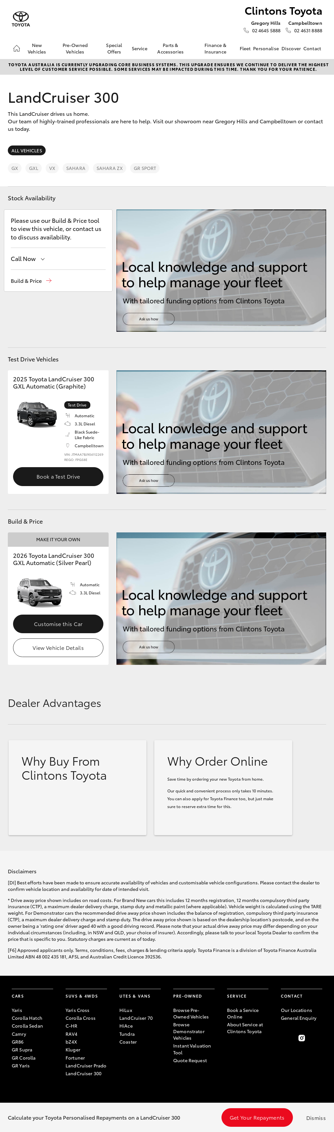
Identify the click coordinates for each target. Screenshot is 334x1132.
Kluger (73, 1049)
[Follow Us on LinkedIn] (318, 1038)
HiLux (125, 1010)
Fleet (245, 48)
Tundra (127, 1034)
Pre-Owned (187, 996)
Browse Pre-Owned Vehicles (191, 1013)
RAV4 (72, 1034)
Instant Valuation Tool (192, 1048)
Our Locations (296, 1010)
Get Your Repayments (257, 1117)
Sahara (75, 168)
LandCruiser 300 (83, 1073)
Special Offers (114, 48)
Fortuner (75, 1057)
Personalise (266, 48)
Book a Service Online (243, 1013)
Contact (312, 48)
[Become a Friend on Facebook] (285, 1038)
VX (52, 168)
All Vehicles (26, 150)
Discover (291, 48)
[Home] (17, 48)
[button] (31, 280)
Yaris (17, 1010)
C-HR (72, 1025)
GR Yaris (21, 1065)
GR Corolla (24, 1057)
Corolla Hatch (27, 1018)
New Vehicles (37, 48)
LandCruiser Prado (86, 1065)
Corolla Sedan (27, 1025)
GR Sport (145, 168)
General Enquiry (298, 1018)
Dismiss (316, 1117)
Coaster (128, 1041)
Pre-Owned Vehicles (75, 48)
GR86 (18, 1041)
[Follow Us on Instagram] (302, 1038)
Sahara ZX (110, 168)
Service (139, 48)
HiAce (126, 1025)
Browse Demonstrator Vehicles (189, 1031)
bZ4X (71, 1041)
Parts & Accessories (170, 48)
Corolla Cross (81, 1018)
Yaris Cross (78, 1010)
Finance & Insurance (215, 48)
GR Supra (22, 1049)
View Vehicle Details (58, 647)
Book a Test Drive (58, 476)
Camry (19, 1034)
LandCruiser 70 (136, 1018)
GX (14, 168)
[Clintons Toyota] (21, 19)
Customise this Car (58, 623)
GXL (33, 168)
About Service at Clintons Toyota (245, 1027)
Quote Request (190, 1060)
